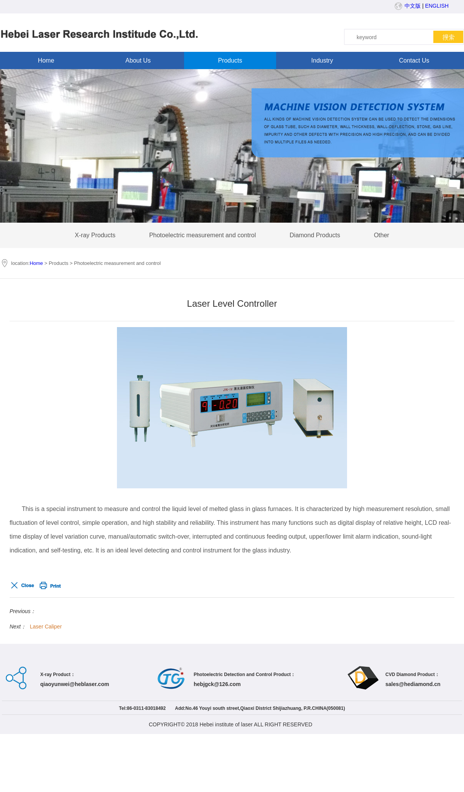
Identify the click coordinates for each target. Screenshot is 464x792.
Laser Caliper (46, 626)
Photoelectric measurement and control (202, 235)
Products (230, 60)
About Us (138, 60)
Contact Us (414, 60)
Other (381, 235)
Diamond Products (315, 235)
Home (46, 60)
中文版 (413, 6)
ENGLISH (436, 6)
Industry (322, 60)
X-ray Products (95, 235)
